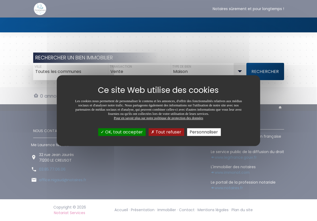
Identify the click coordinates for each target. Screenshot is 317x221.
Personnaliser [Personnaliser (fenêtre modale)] (204, 132)
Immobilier (102, 25)
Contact (127, 25)
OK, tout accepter (122, 132)
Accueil (42, 25)
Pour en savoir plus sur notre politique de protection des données (158, 118)
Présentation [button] (69, 25)
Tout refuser (166, 132)
